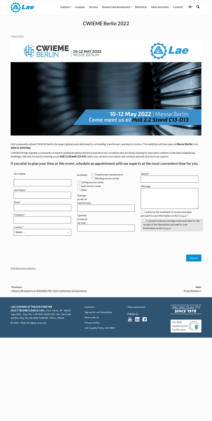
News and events (160, 6)
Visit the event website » (23, 268)
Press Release (192, 290)
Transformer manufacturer (109, 174)
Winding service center (107, 178)
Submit (194, 258)
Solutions (65, 6)
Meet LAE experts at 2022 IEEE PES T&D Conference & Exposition (49, 290)
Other (84, 189)
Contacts (178, 6)
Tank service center (91, 186)
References (141, 6)
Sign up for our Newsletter (98, 312)
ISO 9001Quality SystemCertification (180, 326)
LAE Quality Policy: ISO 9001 (99, 327)
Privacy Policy (92, 322)
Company (80, 6)
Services (93, 6)
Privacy (182, 215)
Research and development (116, 6)
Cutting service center (92, 182)
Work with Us (91, 317)
